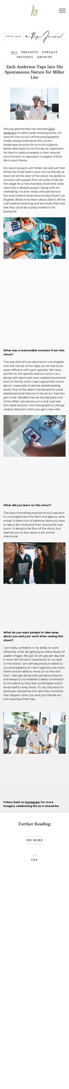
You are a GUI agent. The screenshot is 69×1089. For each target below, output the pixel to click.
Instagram (32, 802)
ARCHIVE (44, 57)
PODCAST (50, 52)
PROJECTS (30, 52)
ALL (14, 52)
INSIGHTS (25, 57)
